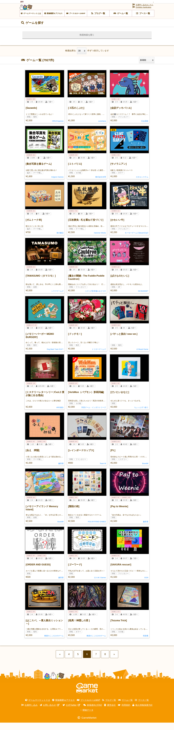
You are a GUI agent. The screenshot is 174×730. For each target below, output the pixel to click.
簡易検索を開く (87, 42)
